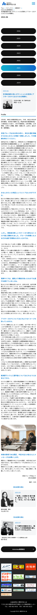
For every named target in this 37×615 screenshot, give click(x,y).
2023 (18, 53)
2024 (18, 46)
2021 (18, 68)
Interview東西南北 (7, 10)
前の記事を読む (18, 487)
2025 (18, 38)
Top (2, 8)
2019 (18, 83)
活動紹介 (17, 8)
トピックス (9, 8)
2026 (18, 31)
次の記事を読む (18, 517)
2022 (18, 60)
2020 (18, 75)
